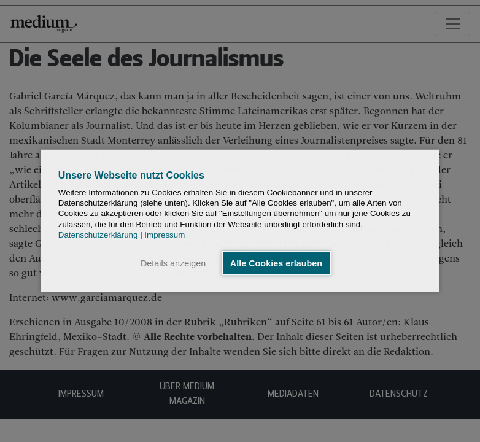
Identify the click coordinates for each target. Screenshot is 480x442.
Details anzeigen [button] (173, 263)
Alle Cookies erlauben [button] (276, 263)
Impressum (164, 234)
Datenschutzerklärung (98, 234)
